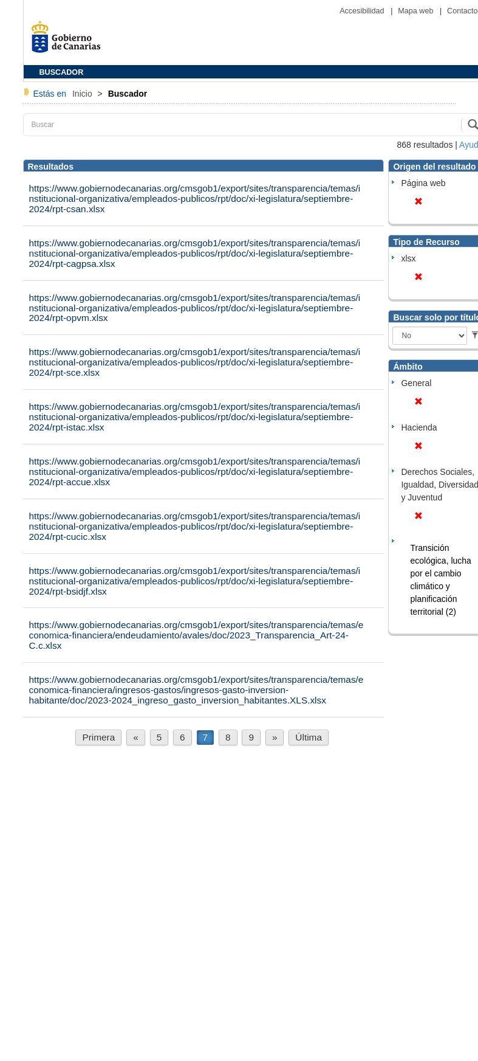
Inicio (83, 93)
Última (308, 737)
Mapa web (416, 11)
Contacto (462, 11)
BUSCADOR (61, 72)
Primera (98, 737)
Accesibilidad (363, 11)
